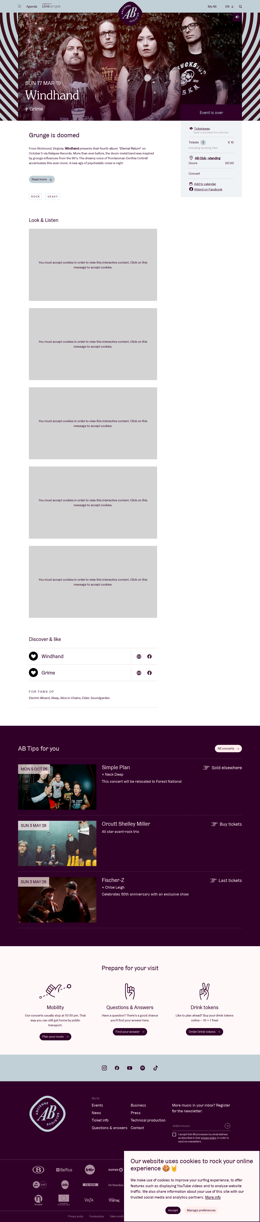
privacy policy (208, 1138)
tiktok (155, 1067)
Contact (137, 1127)
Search (240, 6)
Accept (173, 1210)
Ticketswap (199, 128)
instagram (104, 1067)
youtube (129, 1067)
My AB (212, 6)
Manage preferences (201, 1210)
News (96, 1112)
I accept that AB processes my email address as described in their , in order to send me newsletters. (203, 1138)
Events (97, 1105)
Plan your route (55, 1036)
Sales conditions (119, 1216)
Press (136, 1112)
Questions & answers (109, 1127)
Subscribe (227, 1126)
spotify (142, 1067)
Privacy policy (75, 1216)
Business (138, 1105)
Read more (42, 179)
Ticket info (100, 1120)
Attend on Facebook (205, 189)
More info (213, 1197)
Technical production (148, 1120)
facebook (117, 1068)
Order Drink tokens (204, 1032)
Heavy (53, 196)
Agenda (31, 6)
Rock (35, 196)
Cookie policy (96, 1216)
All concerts (228, 748)
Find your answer (130, 1032)
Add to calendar (202, 184)
